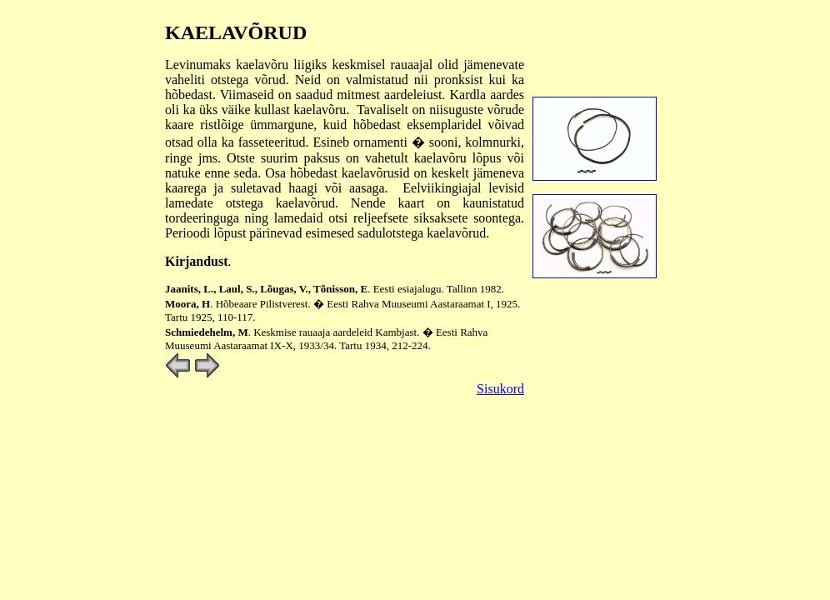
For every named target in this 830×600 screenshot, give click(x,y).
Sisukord (500, 389)
